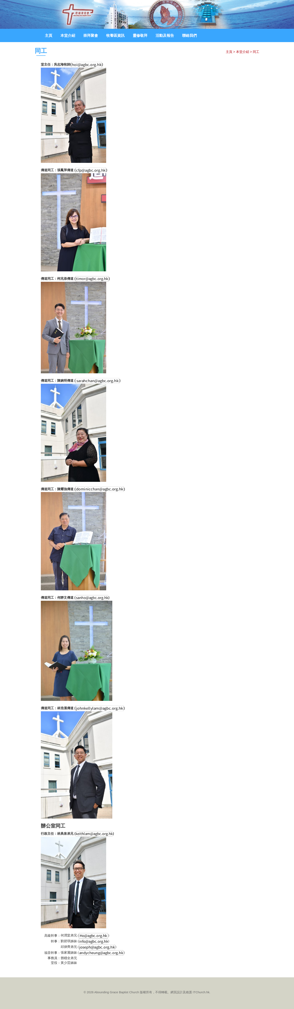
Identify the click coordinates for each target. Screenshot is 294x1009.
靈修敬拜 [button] (140, 36)
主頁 (48, 36)
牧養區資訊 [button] (115, 36)
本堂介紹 (242, 52)
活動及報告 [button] (165, 36)
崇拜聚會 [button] (90, 36)
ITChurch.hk (201, 992)
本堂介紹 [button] (67, 36)
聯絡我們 (189, 36)
